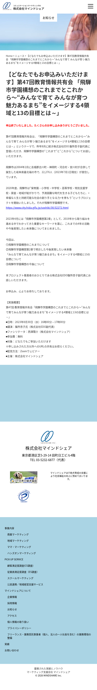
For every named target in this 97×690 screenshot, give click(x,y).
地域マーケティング (18, 540)
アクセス (12, 615)
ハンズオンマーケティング (21, 553)
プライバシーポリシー (19, 628)
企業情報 (12, 597)
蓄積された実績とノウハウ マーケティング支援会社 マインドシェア (48, 670)
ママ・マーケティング (19, 547)
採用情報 (12, 603)
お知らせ (12, 609)
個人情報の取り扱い (18, 621)
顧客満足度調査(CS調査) (20, 565)
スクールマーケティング (20, 578)
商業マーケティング (18, 534)
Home (9, 56)
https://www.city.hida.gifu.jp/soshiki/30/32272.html (37, 207)
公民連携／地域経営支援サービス (25, 584)
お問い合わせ (12, 650)
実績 (7, 644)
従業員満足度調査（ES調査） (23, 572)
